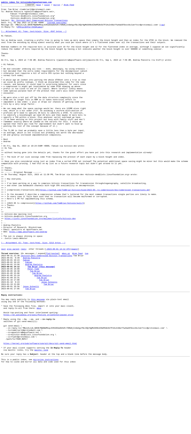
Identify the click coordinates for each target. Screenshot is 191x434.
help (43, 5)
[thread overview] (57, 26)
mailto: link (41, 417)
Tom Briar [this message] (41, 318)
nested (55, 302)
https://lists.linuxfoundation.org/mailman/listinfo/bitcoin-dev (40, 261)
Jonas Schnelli (49, 337)
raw (162, 29)
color (52, 5)
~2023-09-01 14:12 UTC (58, 297)
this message (38, 357)
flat (48, 302)
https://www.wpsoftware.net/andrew (28, 277)
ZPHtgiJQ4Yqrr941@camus (29, 31)
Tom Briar (35, 323)
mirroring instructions (45, 428)
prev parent (13, 297)
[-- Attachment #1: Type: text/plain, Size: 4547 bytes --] (34, 37)
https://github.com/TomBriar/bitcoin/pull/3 (60, 243)
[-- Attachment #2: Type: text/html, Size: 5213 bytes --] (33, 290)
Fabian (26, 310)
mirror (61, 5)
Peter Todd (33, 321)
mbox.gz (66, 302)
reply (23, 297)
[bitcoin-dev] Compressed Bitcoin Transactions (46, 305)
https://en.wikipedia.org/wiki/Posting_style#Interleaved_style (38, 375)
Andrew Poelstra (31, 308)
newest (74, 297)
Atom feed (73, 5)
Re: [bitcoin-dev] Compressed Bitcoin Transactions (39, 23)
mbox (39, 367)
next (3, 297)
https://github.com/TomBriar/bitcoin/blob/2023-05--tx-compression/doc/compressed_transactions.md (94, 227)
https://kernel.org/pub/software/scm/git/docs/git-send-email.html (40, 409)
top (86, 302)
